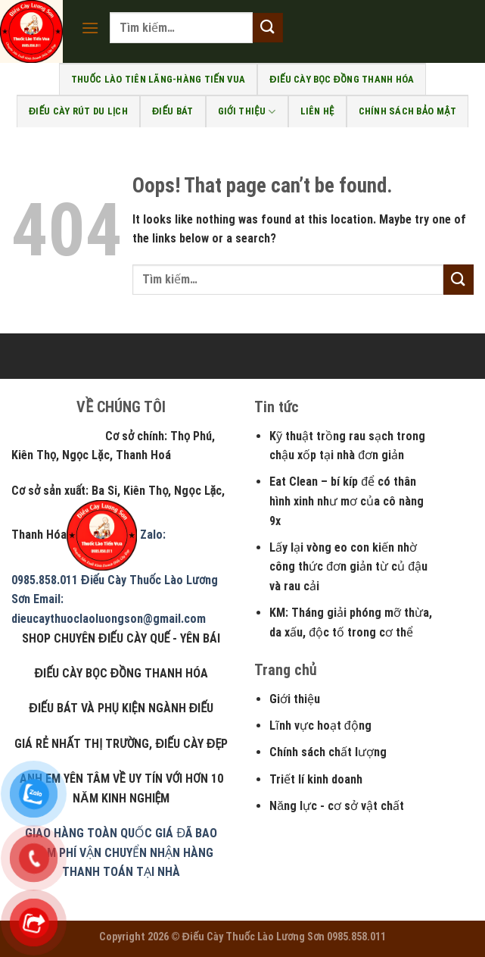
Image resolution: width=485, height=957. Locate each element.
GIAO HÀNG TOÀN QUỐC (88, 833)
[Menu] (90, 27)
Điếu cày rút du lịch (78, 111)
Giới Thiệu (247, 112)
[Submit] (268, 27)
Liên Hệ (317, 111)
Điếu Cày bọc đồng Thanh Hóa (341, 79)
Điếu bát (173, 111)
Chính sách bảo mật (407, 111)
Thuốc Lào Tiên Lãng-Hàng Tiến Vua (158, 79)
